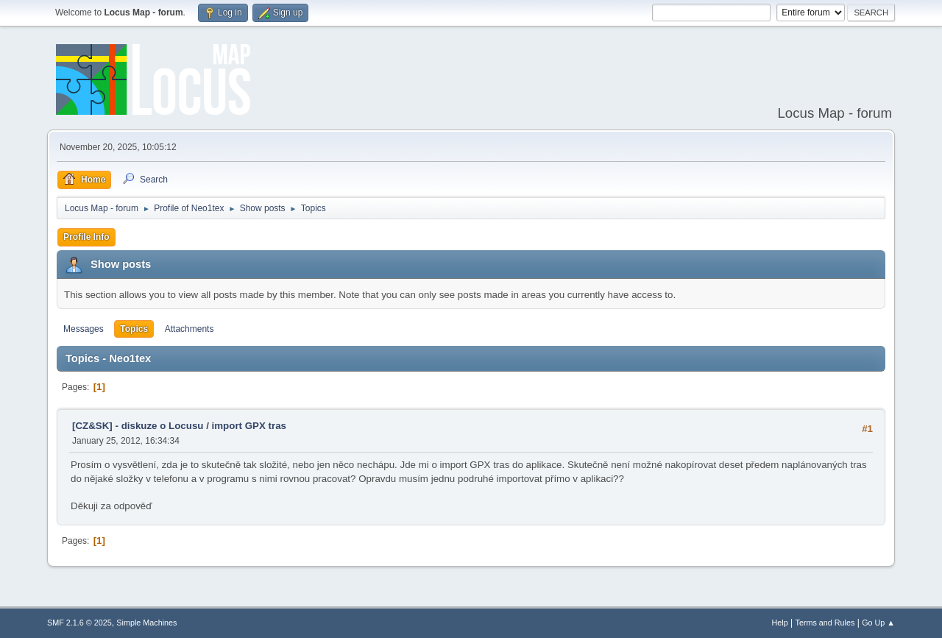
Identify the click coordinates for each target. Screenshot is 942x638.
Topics (134, 329)
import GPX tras (249, 425)
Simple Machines (146, 622)
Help (780, 622)
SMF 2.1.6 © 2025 (79, 622)
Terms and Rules (825, 622)
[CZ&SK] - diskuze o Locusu (137, 425)
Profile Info (86, 237)
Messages (83, 329)
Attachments (189, 329)
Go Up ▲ (878, 622)
